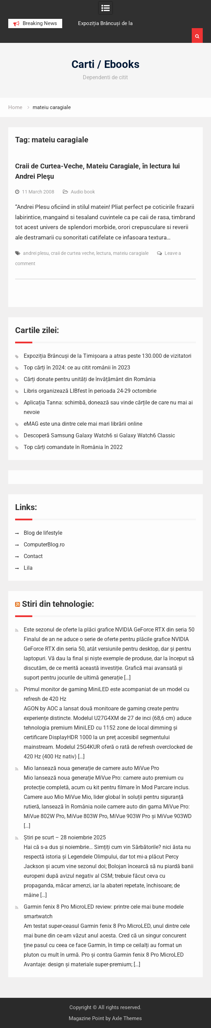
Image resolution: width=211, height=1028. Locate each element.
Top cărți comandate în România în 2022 (73, 447)
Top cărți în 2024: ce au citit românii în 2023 (77, 367)
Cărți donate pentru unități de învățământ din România (90, 379)
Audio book (83, 191)
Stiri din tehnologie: (58, 604)
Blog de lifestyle (43, 533)
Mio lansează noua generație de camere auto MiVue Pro (91, 768)
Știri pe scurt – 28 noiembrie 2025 (65, 837)
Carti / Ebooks (105, 64)
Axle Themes (127, 1018)
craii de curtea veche (72, 253)
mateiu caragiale (130, 253)
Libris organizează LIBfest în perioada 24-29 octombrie (90, 391)
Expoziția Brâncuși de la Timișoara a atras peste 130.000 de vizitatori (107, 356)
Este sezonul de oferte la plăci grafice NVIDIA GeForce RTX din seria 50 (109, 629)
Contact (33, 556)
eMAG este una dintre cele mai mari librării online (83, 424)
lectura (103, 253)
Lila (28, 568)
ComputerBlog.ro (44, 544)
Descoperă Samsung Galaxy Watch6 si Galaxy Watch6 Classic (99, 435)
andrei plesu (36, 253)
